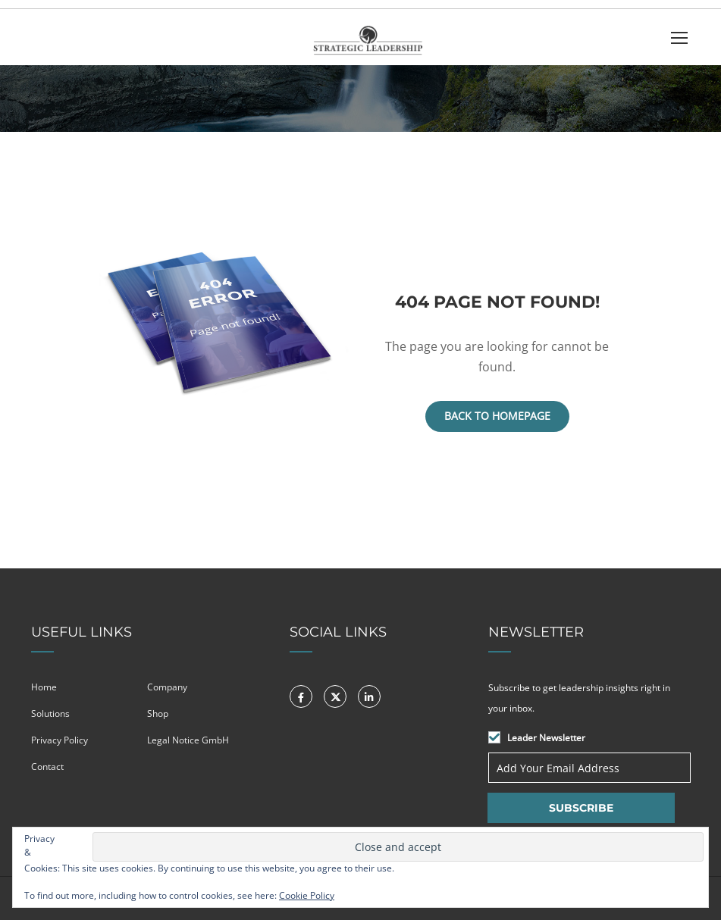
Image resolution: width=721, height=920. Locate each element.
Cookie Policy (306, 895)
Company (167, 687)
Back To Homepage (497, 415)
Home (44, 687)
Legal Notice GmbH (188, 740)
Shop (157, 713)
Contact (47, 766)
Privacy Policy (59, 740)
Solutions (50, 713)
